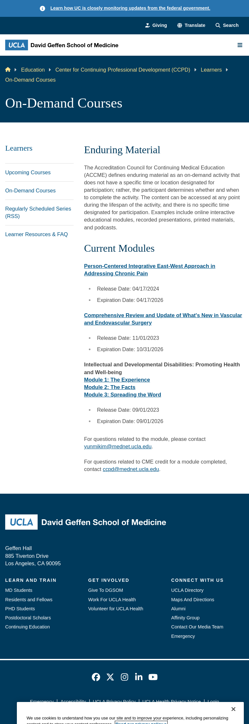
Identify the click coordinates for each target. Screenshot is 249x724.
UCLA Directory (187, 590)
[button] (191, 25)
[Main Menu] (240, 45)
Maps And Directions (192, 599)
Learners (211, 70)
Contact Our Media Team (197, 626)
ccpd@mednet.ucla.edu (131, 469)
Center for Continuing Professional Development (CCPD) (122, 70)
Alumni (178, 608)
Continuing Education (27, 626)
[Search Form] (227, 25)
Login (213, 701)
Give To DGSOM (105, 590)
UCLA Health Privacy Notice (171, 701)
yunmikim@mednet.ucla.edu (117, 446)
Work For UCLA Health (112, 599)
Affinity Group (185, 617)
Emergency (183, 636)
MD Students (18, 590)
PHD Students (20, 608)
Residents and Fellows (29, 599)
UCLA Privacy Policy (114, 701)
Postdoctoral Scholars (28, 617)
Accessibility (73, 701)
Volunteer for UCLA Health (115, 608)
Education (33, 70)
